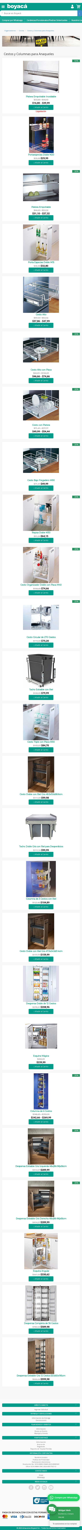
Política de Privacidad (41, 1460)
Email (41, 1475)
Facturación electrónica (41, 1462)
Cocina (21, 31)
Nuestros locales (41, 1457)
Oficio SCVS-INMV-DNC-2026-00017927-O (41, 1466)
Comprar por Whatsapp (12, 20)
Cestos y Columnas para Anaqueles (40, 31)
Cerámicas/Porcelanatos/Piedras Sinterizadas (47, 20)
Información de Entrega (41, 1418)
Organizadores (10, 31)
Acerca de (41, 1444)
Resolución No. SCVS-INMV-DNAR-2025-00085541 (41, 1464)
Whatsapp (41, 1477)
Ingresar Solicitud (41, 1409)
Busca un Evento (41, 1431)
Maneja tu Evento (41, 1433)
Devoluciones (41, 1420)
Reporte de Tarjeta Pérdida (41, 1449)
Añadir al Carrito (41, 107)
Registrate (41, 1446)
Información (41, 1429)
